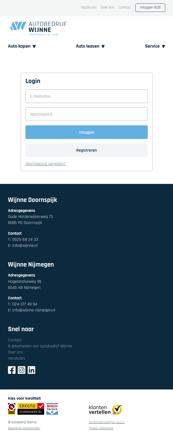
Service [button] (155, 46)
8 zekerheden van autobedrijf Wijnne (40, 346)
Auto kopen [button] (22, 46)
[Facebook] (12, 371)
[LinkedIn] (31, 371)
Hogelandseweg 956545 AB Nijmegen (24, 284)
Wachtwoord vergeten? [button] (45, 163)
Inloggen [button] (86, 132)
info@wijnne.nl (23, 245)
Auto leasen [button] (90, 46)
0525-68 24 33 (23, 239)
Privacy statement (101, 428)
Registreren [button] (86, 150)
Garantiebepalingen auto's (107, 422)
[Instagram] (21, 371)
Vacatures (89, 7)
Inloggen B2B (150, 7)
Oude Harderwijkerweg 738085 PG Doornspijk (30, 219)
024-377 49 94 (22, 304)
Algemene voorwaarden (24, 428)
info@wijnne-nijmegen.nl (31, 310)
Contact (125, 7)
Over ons (107, 7)
